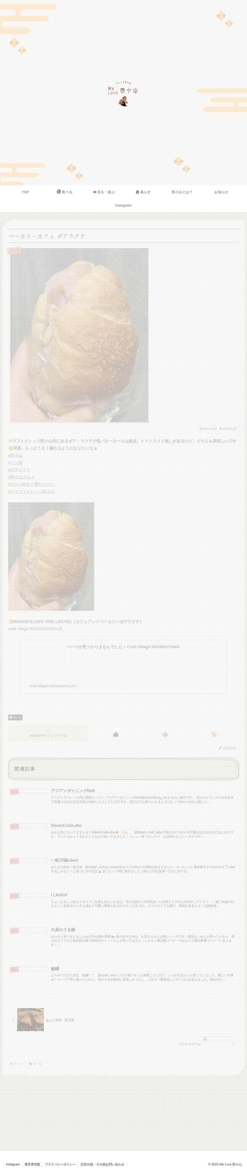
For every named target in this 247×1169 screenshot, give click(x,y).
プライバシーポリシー (60, 1164)
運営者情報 (32, 1164)
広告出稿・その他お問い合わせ (102, 1164)
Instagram (13, 1164)
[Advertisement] (124, 1112)
